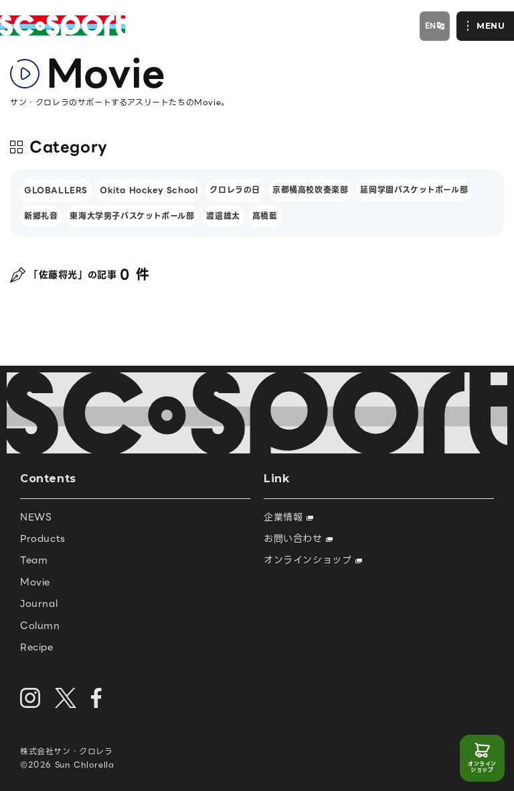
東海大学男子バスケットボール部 (132, 216)
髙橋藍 (265, 216)
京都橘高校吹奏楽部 (310, 190)
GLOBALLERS (56, 190)
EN (430, 25)
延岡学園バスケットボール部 (414, 190)
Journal (39, 603)
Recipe (37, 647)
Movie (35, 582)
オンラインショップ (482, 767)
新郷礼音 (41, 216)
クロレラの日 (234, 190)
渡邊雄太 (223, 216)
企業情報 (288, 517)
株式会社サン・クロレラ (66, 751)
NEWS (36, 517)
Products (43, 538)
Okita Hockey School (148, 190)
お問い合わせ (298, 538)
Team (34, 560)
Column (40, 625)
